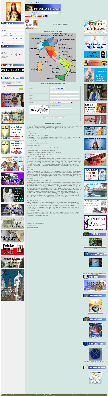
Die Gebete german (33, 227)
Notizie (6, 26)
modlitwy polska (32, 225)
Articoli (5, 30)
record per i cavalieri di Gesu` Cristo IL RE (95, 361)
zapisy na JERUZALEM (95, 337)
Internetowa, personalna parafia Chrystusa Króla (95, 247)
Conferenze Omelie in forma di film (13, 38)
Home (32, 2)
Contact (40, 2)
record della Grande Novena (95, 313)
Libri (5, 42)
